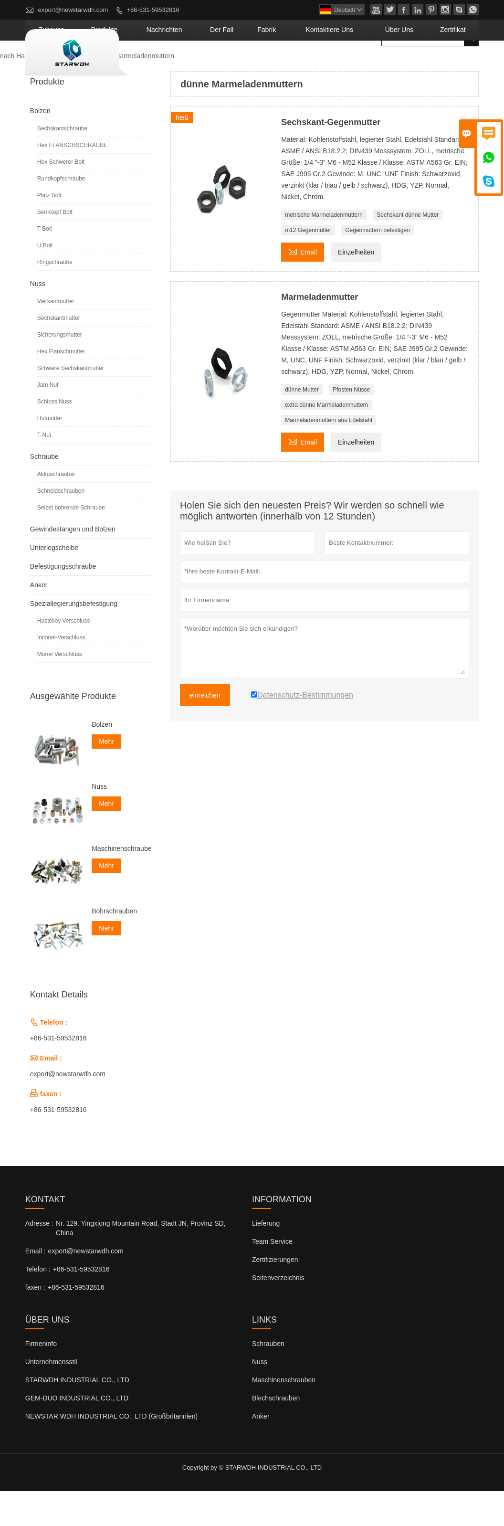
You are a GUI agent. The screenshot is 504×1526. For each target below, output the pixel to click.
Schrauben (268, 1378)
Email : (35, 1286)
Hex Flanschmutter (61, 386)
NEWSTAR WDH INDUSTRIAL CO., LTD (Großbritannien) (111, 1451)
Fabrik (317, 64)
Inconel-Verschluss (61, 672)
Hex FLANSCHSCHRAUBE (72, 180)
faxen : (35, 1322)
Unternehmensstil (51, 1396)
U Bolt (45, 280)
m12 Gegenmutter (308, 265)
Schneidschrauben (60, 525)
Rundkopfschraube (61, 213)
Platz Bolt (49, 230)
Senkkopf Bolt (55, 247)
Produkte (194, 64)
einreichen (204, 730)
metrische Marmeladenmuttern (324, 249)
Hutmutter (50, 453)
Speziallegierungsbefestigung (73, 638)
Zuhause (154, 64)
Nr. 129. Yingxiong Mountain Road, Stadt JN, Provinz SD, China (141, 1263)
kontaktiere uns (365, 64)
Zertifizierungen (275, 1294)
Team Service (272, 1276)
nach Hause (18, 91)
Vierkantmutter (55, 336)
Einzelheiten (356, 287)
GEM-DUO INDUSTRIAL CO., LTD (76, 1433)
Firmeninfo (41, 1378)
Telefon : (38, 1304)
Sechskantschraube (62, 163)
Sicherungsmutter (59, 369)
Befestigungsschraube (63, 601)
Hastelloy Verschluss (63, 655)
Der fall (283, 64)
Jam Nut (48, 419)
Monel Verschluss (59, 689)
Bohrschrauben (114, 946)
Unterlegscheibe (54, 582)
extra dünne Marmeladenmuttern (326, 439)
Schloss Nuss (54, 436)
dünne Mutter (302, 424)
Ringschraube (55, 297)
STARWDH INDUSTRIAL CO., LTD (77, 1415)
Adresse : (39, 1258)
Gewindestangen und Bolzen (73, 564)
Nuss (37, 318)
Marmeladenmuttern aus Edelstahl (328, 455)
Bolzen (40, 145)
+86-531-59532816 (152, 9)
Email (302, 286)
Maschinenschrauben (121, 883)
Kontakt (45, 1234)
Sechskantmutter (58, 353)
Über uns (418, 64)
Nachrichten (240, 64)
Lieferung (266, 1258)
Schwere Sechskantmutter (70, 403)
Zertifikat (459, 64)
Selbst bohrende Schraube (71, 542)
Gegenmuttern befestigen (377, 265)
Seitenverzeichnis (278, 1312)
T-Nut (44, 469)
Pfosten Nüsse (351, 424)
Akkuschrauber (56, 509)
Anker (39, 620)
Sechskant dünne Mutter (408, 249)
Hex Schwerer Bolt (60, 196)
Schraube (44, 491)
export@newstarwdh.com (73, 9)
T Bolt (44, 263)
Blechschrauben (276, 1433)
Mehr (106, 776)
